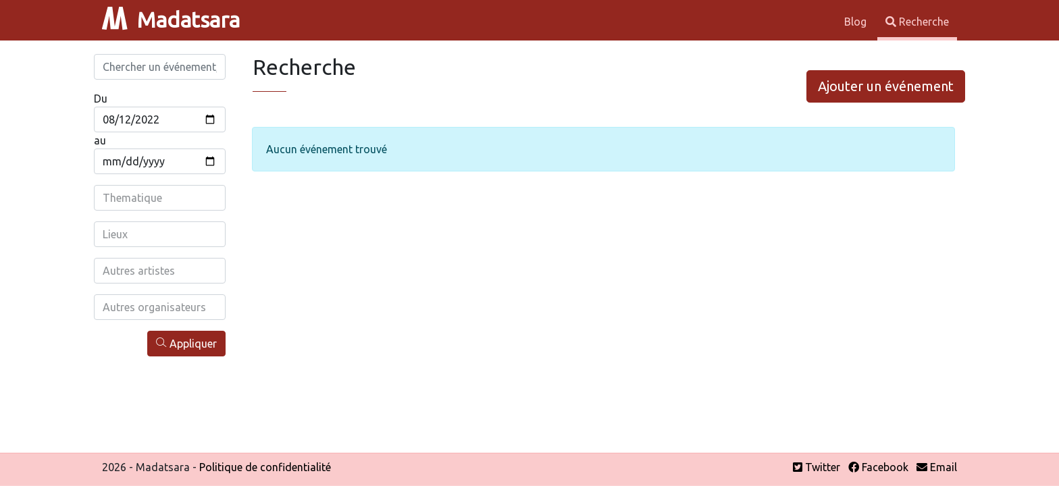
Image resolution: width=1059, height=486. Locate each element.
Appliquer (186, 343)
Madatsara (171, 19)
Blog (856, 22)
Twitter (816, 467)
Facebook (878, 467)
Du (100, 98)
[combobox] (160, 198)
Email (936, 467)
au (100, 140)
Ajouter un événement (886, 86)
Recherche (917, 22)
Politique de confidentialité (265, 467)
